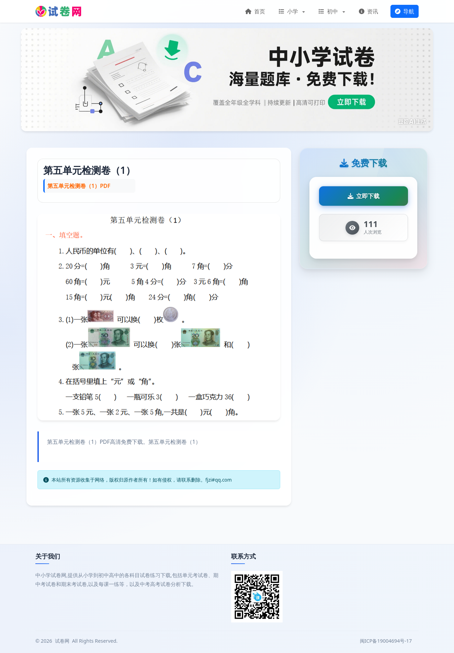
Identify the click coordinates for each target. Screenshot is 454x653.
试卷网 (62, 641)
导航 (404, 11)
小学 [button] (289, 11)
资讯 (368, 11)
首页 (255, 11)
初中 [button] (329, 11)
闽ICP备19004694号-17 (386, 641)
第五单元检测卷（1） (89, 170)
